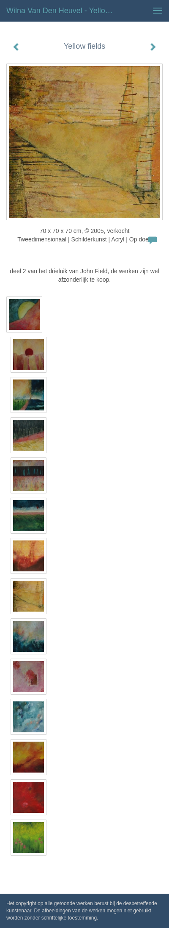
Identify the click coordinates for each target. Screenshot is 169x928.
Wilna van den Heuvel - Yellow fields (64, 10)
